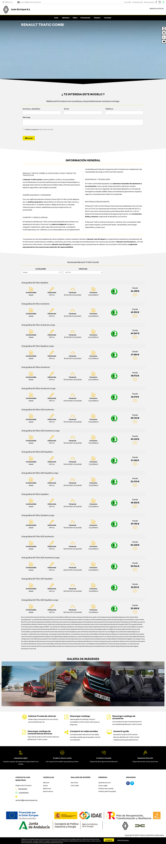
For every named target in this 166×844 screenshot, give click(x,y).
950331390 (22, 789)
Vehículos (65, 18)
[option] (29, 683)
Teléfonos (7, 2)
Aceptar (108, 840)
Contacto (107, 18)
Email (66, 109)
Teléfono (109, 109)
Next (164, 684)
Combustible (40, 269)
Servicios (74, 782)
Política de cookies (105, 788)
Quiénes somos (104, 782)
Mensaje (26, 117)
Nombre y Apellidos (31, 109)
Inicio (56, 18)
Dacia (45, 785)
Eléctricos (47, 788)
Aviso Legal (102, 785)
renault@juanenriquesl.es (26, 800)
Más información (57, 842)
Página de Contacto (23, 785)
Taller (75, 18)
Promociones (85, 18)
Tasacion (97, 18)
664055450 (24, 793)
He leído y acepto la (39, 129)
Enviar (29, 138)
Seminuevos (48, 791)
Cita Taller (75, 785)
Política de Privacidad (45, 129)
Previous (1, 684)
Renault (46, 782)
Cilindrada (83, 269)
